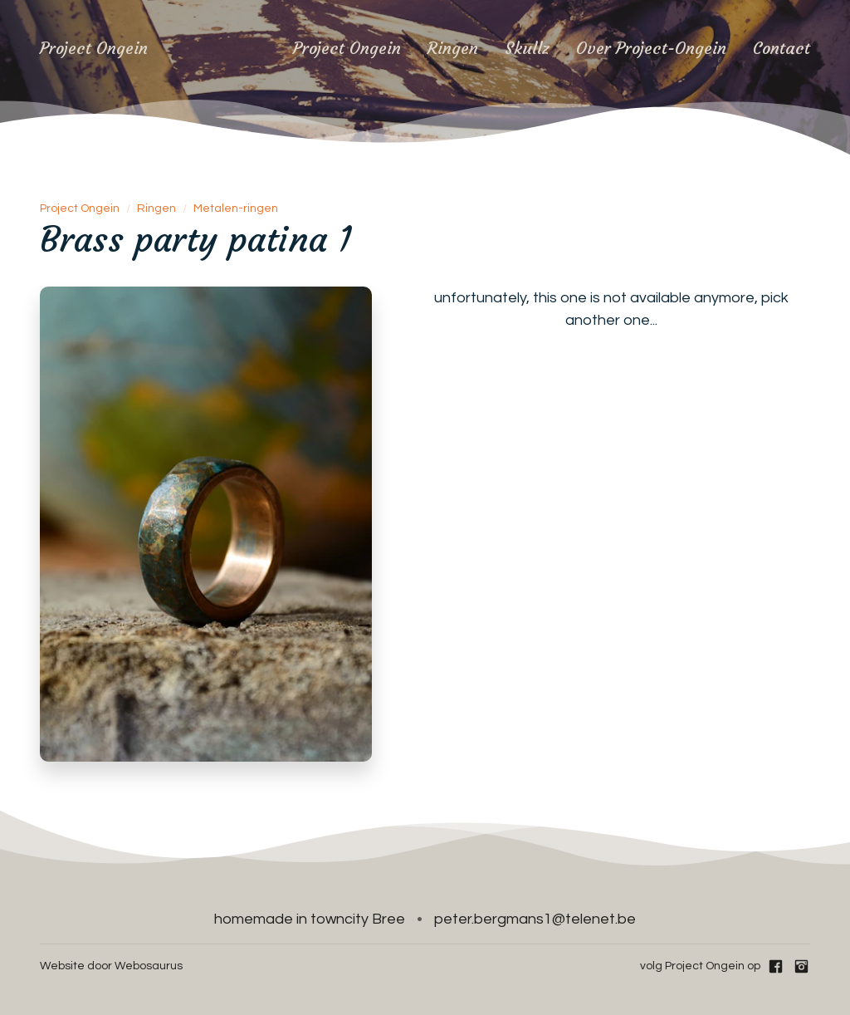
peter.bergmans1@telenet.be (535, 919)
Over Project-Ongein (651, 47)
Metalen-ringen (235, 208)
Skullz (527, 47)
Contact (781, 47)
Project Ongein (347, 47)
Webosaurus (149, 966)
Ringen (452, 47)
